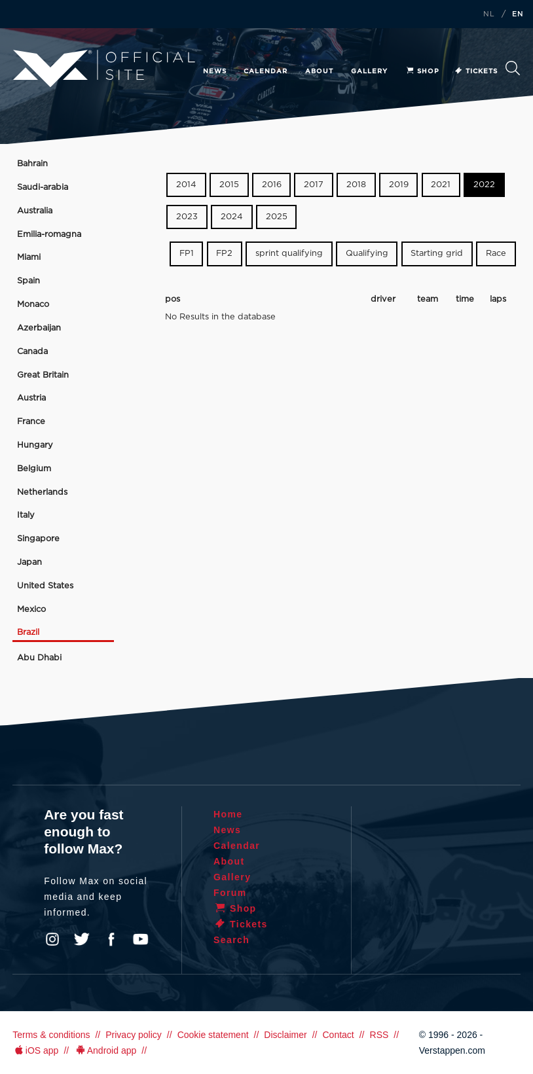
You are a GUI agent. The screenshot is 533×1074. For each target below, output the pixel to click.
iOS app (35, 1050)
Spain (28, 281)
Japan (29, 562)
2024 (232, 217)
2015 (229, 185)
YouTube (140, 939)
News (215, 71)
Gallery (369, 71)
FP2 (224, 253)
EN (518, 14)
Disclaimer (285, 1034)
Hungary (35, 445)
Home (228, 814)
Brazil (28, 632)
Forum (230, 892)
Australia (34, 211)
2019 (399, 185)
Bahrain (32, 164)
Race (496, 253)
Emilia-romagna (49, 234)
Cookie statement (213, 1034)
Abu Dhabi (39, 658)
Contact (338, 1034)
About (319, 71)
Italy (26, 515)
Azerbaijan (39, 328)
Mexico (31, 609)
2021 (440, 185)
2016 (272, 185)
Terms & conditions (51, 1034)
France (31, 422)
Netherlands (42, 492)
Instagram (52, 939)
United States (45, 586)
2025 (276, 217)
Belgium (34, 469)
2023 (187, 217)
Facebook (111, 939)
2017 (313, 185)
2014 (186, 185)
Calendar (265, 71)
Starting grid (437, 253)
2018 (356, 185)
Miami (29, 257)
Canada (32, 352)
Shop (422, 71)
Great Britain (43, 375)
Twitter (81, 939)
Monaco (33, 304)
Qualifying (367, 253)
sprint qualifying (289, 253)
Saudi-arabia (42, 187)
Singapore (38, 539)
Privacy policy (133, 1034)
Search (512, 68)
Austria (31, 398)
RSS (379, 1034)
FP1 (186, 253)
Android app (105, 1050)
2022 (484, 185)
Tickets (476, 71)
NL (489, 14)
